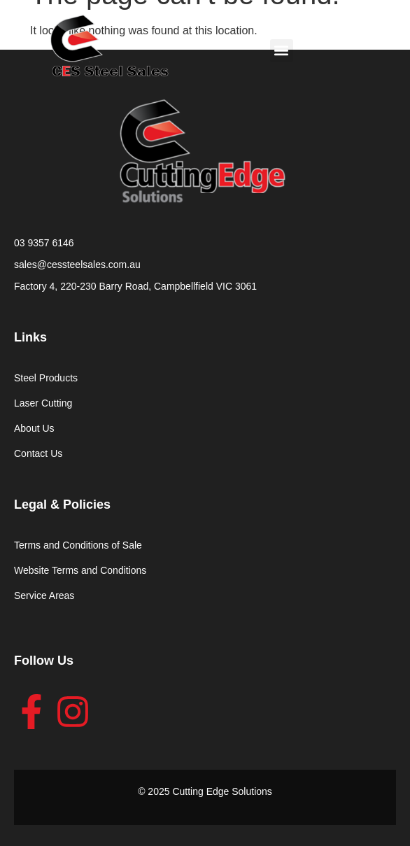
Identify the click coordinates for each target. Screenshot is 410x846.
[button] (281, 50)
